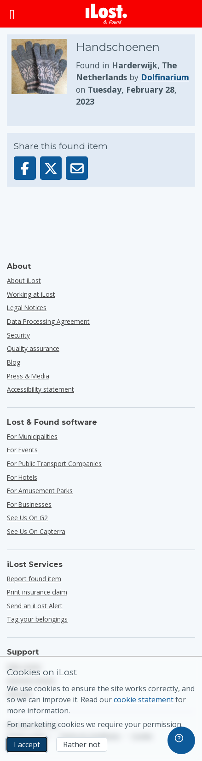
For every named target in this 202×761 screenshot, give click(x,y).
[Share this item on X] (51, 168)
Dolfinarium (165, 77)
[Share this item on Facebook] (25, 168)
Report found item (34, 578)
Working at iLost (31, 294)
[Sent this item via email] (77, 168)
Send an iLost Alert (35, 605)
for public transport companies (54, 463)
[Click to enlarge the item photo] (44, 73)
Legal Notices (26, 307)
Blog (13, 362)
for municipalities (32, 436)
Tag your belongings (37, 619)
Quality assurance (33, 348)
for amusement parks (40, 490)
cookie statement (143, 699)
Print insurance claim (37, 592)
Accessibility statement (40, 389)
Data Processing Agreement (48, 321)
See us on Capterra (36, 531)
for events (22, 449)
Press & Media (28, 376)
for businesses (29, 504)
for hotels (22, 477)
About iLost (24, 280)
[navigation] (181, 740)
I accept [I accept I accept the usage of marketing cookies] (27, 744)
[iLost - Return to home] (106, 14)
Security (18, 335)
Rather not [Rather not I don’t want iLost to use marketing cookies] (81, 744)
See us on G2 (27, 517)
